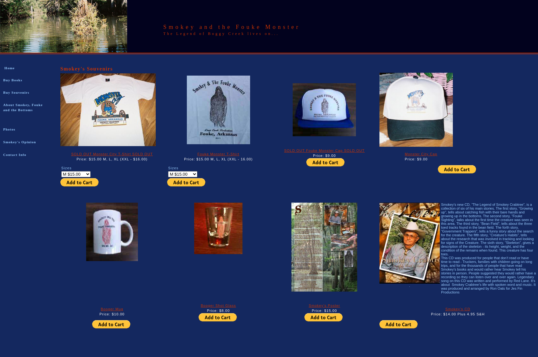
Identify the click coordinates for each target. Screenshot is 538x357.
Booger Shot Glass (218, 305)
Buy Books (12, 80)
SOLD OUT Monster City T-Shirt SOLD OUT (112, 154)
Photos (9, 129)
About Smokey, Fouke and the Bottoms (23, 107)
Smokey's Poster (324, 305)
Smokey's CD (458, 309)
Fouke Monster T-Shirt (218, 154)
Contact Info (14, 155)
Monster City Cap (421, 154)
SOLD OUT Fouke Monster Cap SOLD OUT (324, 150)
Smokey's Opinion (19, 142)
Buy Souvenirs (16, 92)
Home (9, 68)
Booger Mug (112, 309)
